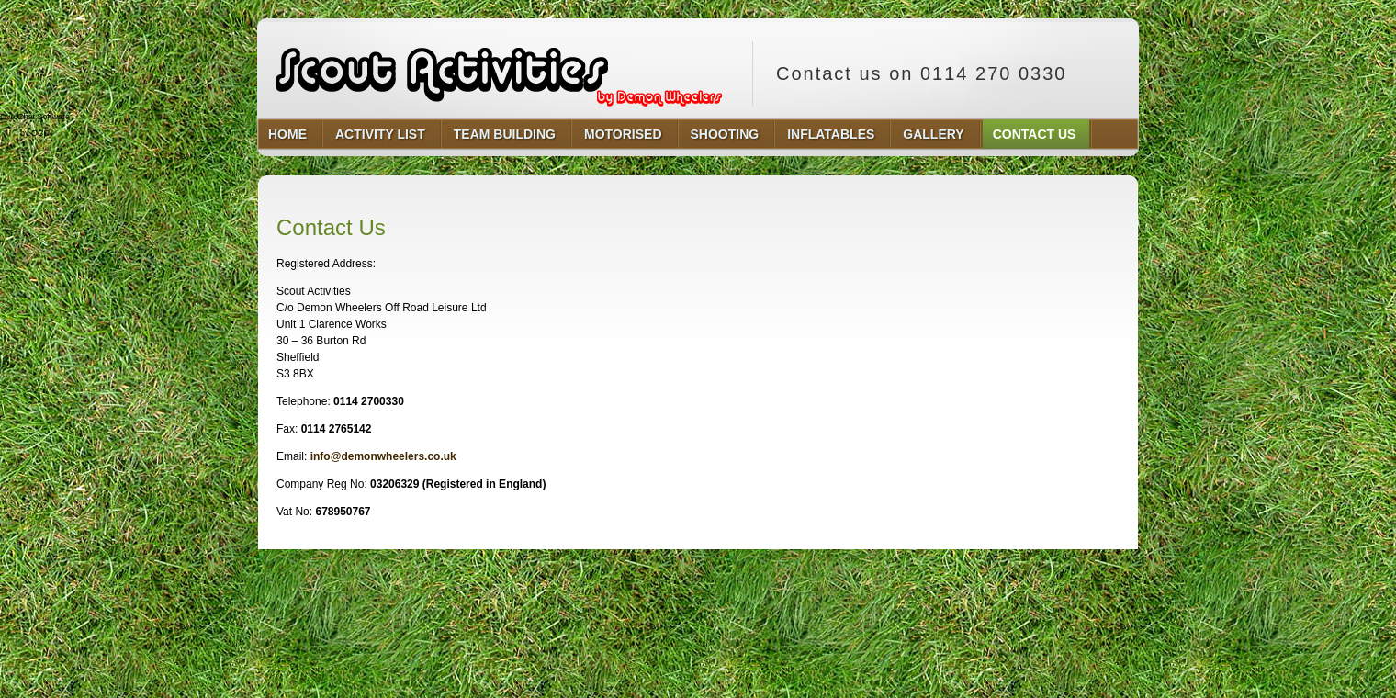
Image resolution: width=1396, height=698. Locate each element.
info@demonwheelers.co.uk (383, 456)
